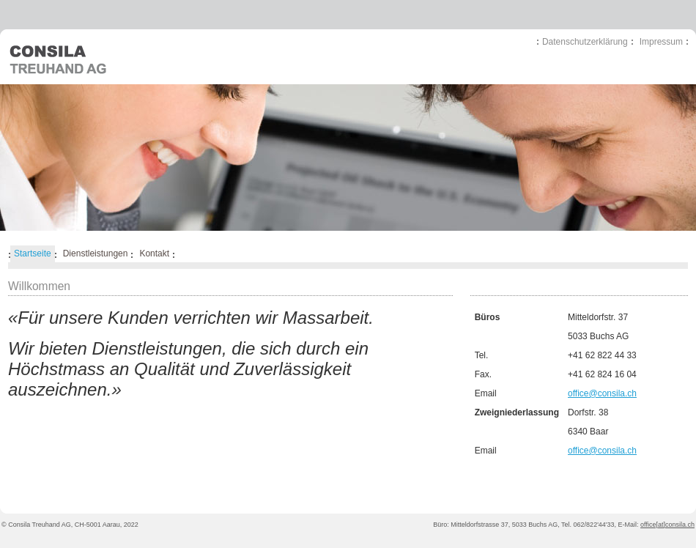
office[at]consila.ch (667, 524)
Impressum (661, 42)
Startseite (32, 253)
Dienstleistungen (95, 253)
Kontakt (154, 253)
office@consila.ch (602, 393)
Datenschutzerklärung (585, 42)
